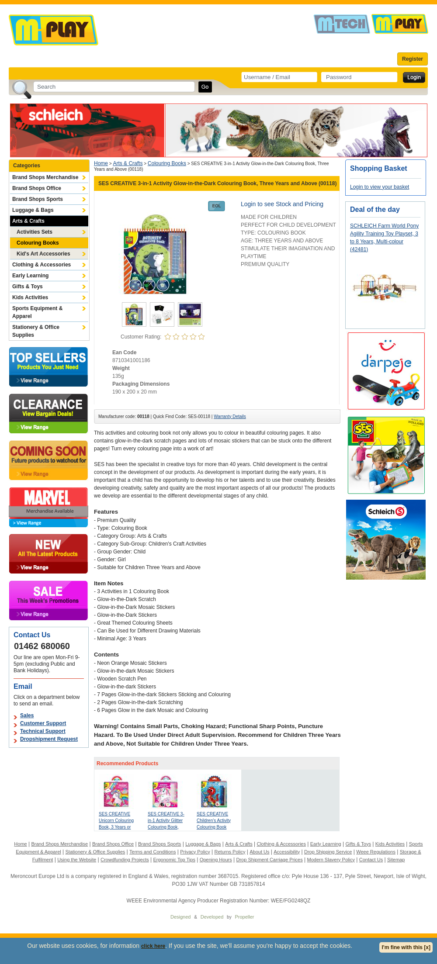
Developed (212, 916)
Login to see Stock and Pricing (282, 203)
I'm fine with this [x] (406, 947)
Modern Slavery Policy (331, 859)
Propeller (244, 916)
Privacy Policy (195, 851)
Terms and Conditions (152, 851)
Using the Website (76, 859)
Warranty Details (230, 416)
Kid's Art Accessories (43, 254)
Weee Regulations (375, 851)
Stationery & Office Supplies (35, 331)
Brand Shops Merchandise (45, 177)
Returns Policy (230, 851)
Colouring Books (38, 243)
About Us (259, 851)
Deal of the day (375, 209)
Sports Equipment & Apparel (37, 312)
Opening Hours (216, 859)
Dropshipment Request (49, 739)
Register (412, 59)
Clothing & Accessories (41, 265)
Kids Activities (30, 297)
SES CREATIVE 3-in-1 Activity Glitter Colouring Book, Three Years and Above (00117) (166, 827)
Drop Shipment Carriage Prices (269, 859)
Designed (180, 916)
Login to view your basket (379, 187)
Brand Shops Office (36, 188)
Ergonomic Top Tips (174, 859)
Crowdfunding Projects (125, 859)
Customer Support (43, 723)
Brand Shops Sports (37, 199)
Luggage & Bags (33, 210)
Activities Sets (34, 232)
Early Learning (30, 276)
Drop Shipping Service (328, 851)
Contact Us (371, 859)
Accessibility (287, 851)
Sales (27, 715)
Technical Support (43, 731)
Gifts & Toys (27, 286)
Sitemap (396, 859)
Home (101, 163)
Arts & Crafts (28, 221)
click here (153, 946)
